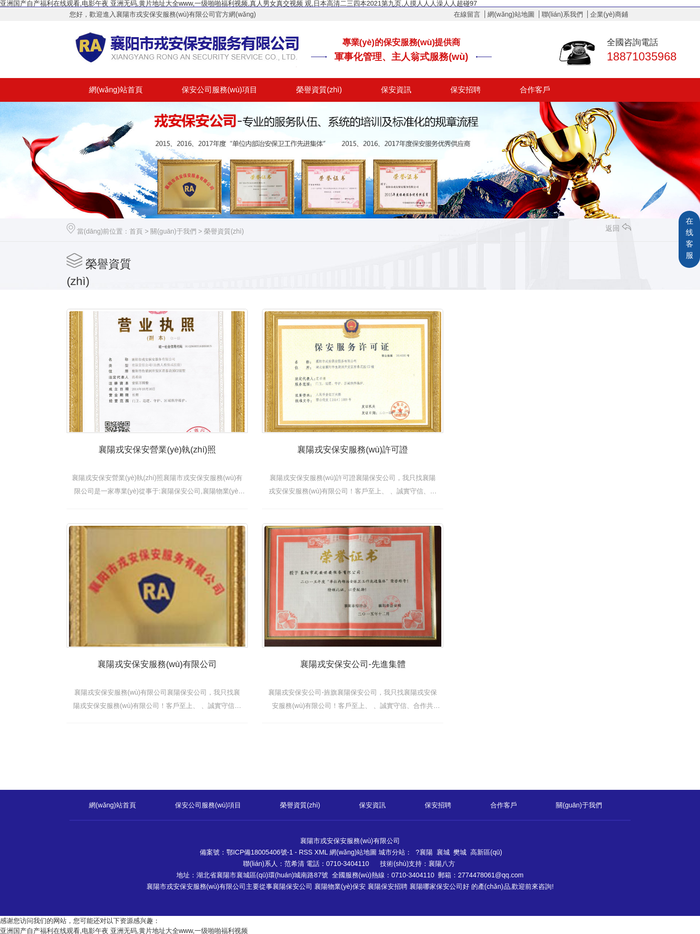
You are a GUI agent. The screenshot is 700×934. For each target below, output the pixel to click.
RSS (306, 850)
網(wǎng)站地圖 (511, 14)
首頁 (136, 231)
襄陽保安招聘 (388, 884)
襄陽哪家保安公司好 (439, 884)
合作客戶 (535, 90)
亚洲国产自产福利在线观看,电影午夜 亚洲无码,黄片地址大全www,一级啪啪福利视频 (124, 929)
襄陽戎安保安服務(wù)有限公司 (543, 448)
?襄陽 (424, 850)
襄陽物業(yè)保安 (340, 884)
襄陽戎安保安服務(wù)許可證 (350, 448)
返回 (618, 228)
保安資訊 (396, 90)
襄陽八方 (441, 861)
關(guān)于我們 (173, 231)
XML (322, 850)
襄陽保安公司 (292, 884)
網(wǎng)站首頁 (116, 90)
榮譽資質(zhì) (319, 90)
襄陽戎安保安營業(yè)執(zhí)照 (156, 448)
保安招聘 (465, 90)
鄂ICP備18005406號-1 (259, 850)
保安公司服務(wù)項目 (219, 90)
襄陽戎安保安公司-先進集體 (156, 662)
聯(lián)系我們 (562, 14)
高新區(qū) (486, 850)
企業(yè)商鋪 (609, 14)
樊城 (460, 850)
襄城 (443, 850)
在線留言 (467, 14)
